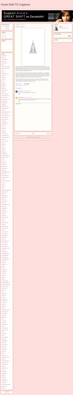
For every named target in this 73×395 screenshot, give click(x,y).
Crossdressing (4, 135)
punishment (4, 300)
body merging (4, 93)
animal (3, 77)
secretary (3, 322)
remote (3, 304)
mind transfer (4, 244)
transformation (4, 357)
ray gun (3, 302)
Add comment (18, 103)
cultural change (4, 137)
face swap (3, 162)
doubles (3, 148)
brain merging (4, 113)
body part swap (4, 95)
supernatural (4, 340)
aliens (3, 72)
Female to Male (4, 177)
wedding (3, 373)
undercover (4, 362)
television (3, 349)
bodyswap (20, 85)
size (2, 326)
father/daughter (4, 171)
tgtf (2, 353)
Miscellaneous (4, 248)
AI (2, 70)
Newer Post (18, 133)
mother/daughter (5, 253)
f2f (2, 159)
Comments (5, 36)
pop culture (4, 286)
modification (4, 251)
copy (3, 130)
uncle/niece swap (5, 360)
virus (3, 369)
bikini (3, 88)
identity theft (4, 208)
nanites (3, 262)
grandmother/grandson (6, 190)
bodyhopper (4, 102)
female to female (5, 175)
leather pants (4, 217)
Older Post (48, 133)
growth (3, 193)
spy (2, 335)
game (3, 184)
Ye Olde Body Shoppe (6, 384)
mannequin (4, 233)
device (3, 144)
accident (3, 55)
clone (3, 126)
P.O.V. (3, 273)
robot (3, 308)
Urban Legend (4, 364)
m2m (3, 220)
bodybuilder (4, 101)
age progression (5, 66)
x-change (3, 382)
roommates (4, 313)
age (2, 64)
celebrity (3, 121)
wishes (3, 377)
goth (2, 188)
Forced (3, 179)
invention (3, 215)
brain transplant (4, 115)
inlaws (3, 213)
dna (2, 146)
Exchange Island (5, 155)
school (23, 85)
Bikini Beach (4, 90)
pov (2, 291)
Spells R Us (4, 329)
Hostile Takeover (5, 204)
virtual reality (4, 368)
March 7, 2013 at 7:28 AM (26, 97)
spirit (3, 331)
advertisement (4, 59)
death (3, 142)
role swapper (4, 311)
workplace (3, 380)
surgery (3, 342)
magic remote (4, 226)
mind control (4, 242)
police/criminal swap (5, 284)
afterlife (3, 61)
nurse (3, 268)
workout (3, 378)
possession (4, 288)
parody (3, 277)
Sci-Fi (3, 320)
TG (27, 85)
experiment (4, 157)
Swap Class (4, 344)
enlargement (4, 153)
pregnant (3, 293)
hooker (3, 202)
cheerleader (4, 122)
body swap (4, 97)
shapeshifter (4, 324)
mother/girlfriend (5, 255)
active (3, 57)
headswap (3, 195)
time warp (3, 355)
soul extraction (4, 328)
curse (3, 139)
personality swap (5, 282)
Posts (4, 34)
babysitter (3, 84)
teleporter (3, 348)
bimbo (3, 92)
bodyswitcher (4, 108)
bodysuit (3, 104)
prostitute (3, 299)
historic (3, 199)
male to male (4, 231)
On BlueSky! (7, 26)
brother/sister (4, 119)
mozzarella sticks (5, 259)
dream (3, 150)
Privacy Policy (6, 391)
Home (33, 133)
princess (3, 295)
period (3, 279)
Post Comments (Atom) (35, 137)
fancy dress (4, 168)
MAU (3, 239)
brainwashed (4, 117)
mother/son (4, 257)
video (3, 366)
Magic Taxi (4, 228)
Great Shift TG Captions (15, 4)
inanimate (3, 211)
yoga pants (4, 386)
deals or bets (4, 141)
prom (3, 297)
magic (3, 224)
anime (3, 79)
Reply (19, 101)
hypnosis (3, 206)
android (3, 75)
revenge (3, 306)
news (3, 266)
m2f (2, 219)
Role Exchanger (5, 309)
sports (3, 333)
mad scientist (4, 222)
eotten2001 (20, 97)
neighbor (3, 264)
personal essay (4, 280)
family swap (4, 166)
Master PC (4, 237)
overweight (4, 271)
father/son (3, 173)
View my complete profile (63, 28)
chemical (3, 124)
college (3, 128)
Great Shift (4, 191)
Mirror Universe (4, 246)
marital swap (4, 235)
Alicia (62, 26)
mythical (3, 260)
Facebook (3, 164)
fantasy (3, 170)
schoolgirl (3, 317)
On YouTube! (7, 28)
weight (3, 375)
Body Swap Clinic (5, 99)
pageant (3, 275)
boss (3, 110)
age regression (4, 68)
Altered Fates (4, 73)
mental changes (4, 240)
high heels (3, 197)
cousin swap (4, 133)
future (3, 182)
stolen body (4, 337)
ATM (2, 81)
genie (3, 186)
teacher (25, 85)
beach (3, 86)
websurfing (4, 371)
